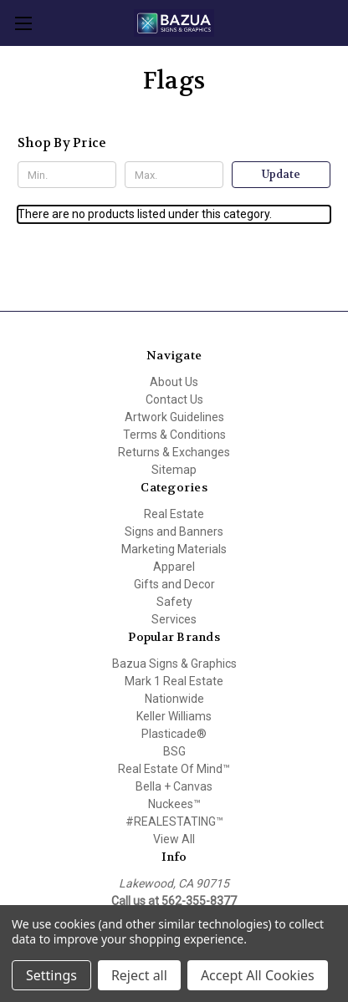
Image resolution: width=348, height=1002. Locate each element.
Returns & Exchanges (174, 452)
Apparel (174, 566)
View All (174, 839)
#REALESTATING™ (174, 821)
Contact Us (174, 399)
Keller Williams (174, 716)
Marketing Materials (174, 549)
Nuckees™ (174, 804)
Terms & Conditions (174, 434)
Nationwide (174, 698)
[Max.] (174, 174)
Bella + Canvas (174, 786)
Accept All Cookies (258, 975)
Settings (51, 975)
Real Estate (174, 514)
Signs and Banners (174, 531)
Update (281, 174)
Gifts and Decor (174, 584)
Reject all (139, 975)
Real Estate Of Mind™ (174, 769)
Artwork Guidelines (174, 417)
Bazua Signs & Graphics (174, 663)
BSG (174, 751)
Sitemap (174, 469)
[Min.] (67, 174)
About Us (174, 382)
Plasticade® (174, 733)
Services (174, 619)
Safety (174, 601)
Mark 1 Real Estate (174, 681)
